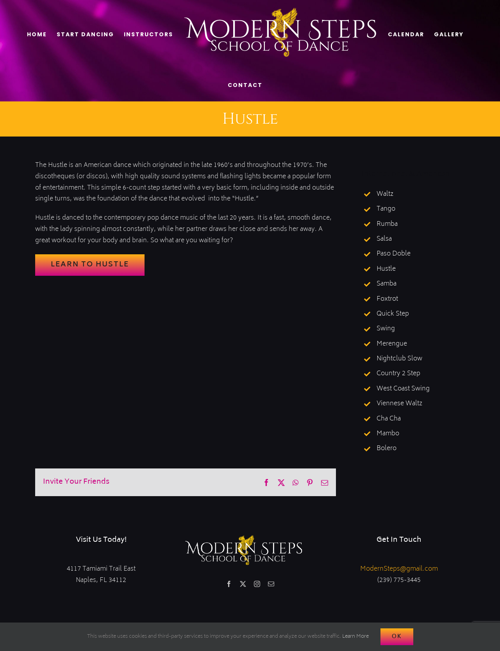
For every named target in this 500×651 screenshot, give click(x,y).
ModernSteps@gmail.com (399, 569)
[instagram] (257, 584)
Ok (397, 637)
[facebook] (229, 584)
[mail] (271, 584)
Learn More (355, 636)
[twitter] (243, 584)
